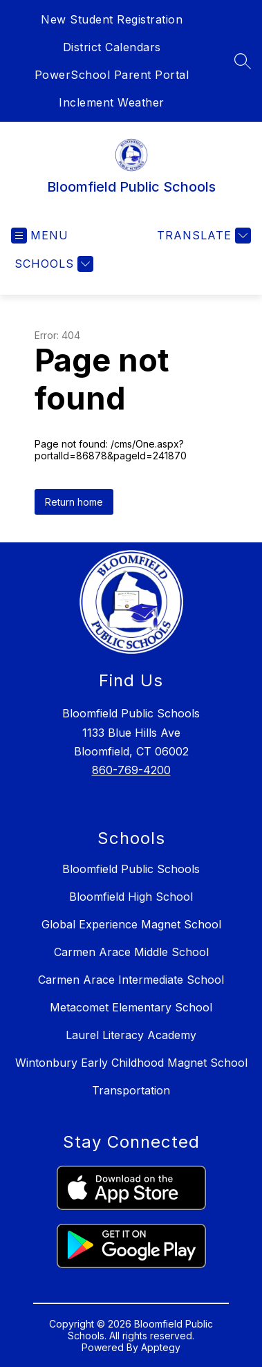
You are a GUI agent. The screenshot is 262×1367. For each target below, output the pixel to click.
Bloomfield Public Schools (131, 869)
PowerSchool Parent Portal (112, 75)
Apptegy (160, 1347)
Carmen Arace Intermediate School (131, 980)
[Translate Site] (202, 235)
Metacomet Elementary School (131, 1007)
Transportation (131, 1090)
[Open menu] (39, 235)
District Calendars (112, 47)
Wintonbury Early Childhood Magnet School (131, 1063)
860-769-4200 (131, 770)
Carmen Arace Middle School (131, 952)
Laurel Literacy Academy (131, 1035)
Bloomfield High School (131, 896)
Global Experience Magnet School (131, 924)
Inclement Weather (112, 102)
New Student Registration (112, 19)
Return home (74, 502)
